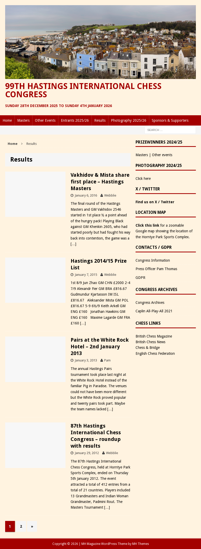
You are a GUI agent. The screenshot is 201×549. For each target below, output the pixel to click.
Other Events (45, 120)
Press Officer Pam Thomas (156, 269)
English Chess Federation (155, 353)
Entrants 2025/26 (75, 120)
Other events (162, 155)
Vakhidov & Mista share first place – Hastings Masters (100, 181)
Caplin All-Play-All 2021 (154, 311)
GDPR (140, 278)
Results (100, 120)
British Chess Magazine (154, 336)
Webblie (110, 195)
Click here (143, 178)
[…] (73, 244)
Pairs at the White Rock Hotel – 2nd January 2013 (100, 346)
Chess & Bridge (148, 348)
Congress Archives (150, 302)
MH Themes (140, 544)
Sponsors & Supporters (170, 120)
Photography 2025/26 (128, 120)
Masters (23, 120)
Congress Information (153, 260)
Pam (107, 360)
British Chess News (150, 342)
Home (7, 120)
